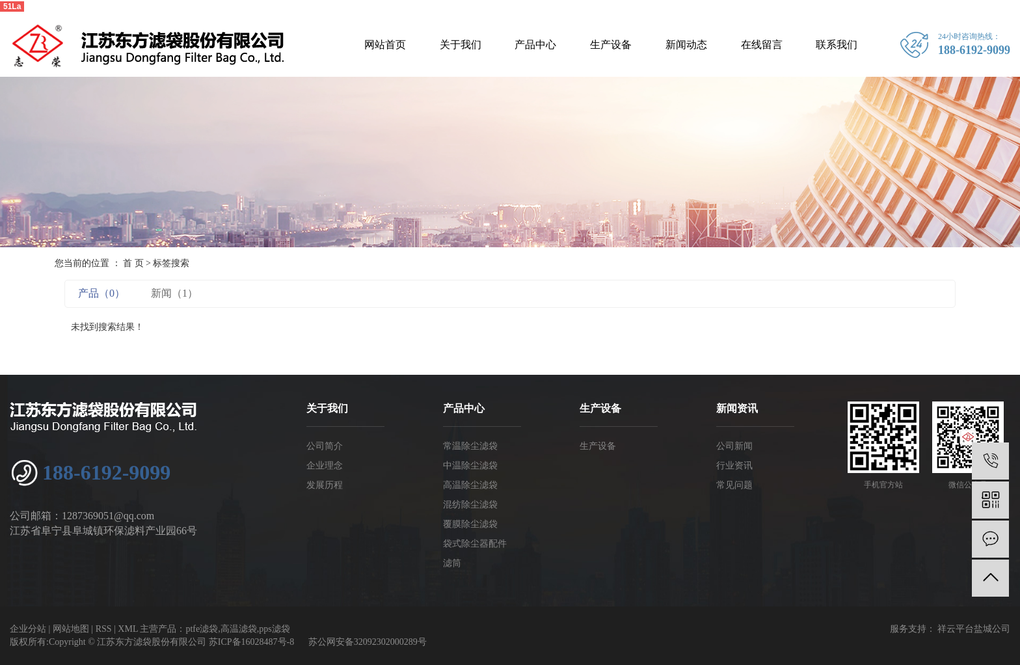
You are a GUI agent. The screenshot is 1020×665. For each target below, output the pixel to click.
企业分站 (28, 629)
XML (128, 629)
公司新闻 (734, 446)
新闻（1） (174, 293)
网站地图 (71, 629)
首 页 (133, 263)
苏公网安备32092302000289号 (367, 642)
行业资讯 (734, 465)
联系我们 (836, 44)
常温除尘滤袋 (470, 446)
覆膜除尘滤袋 (470, 524)
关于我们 (460, 44)
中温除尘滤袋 (470, 465)
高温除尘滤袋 (470, 485)
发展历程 (324, 485)
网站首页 (385, 44)
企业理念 (324, 465)
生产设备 (611, 44)
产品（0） (101, 293)
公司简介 (324, 446)
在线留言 (762, 44)
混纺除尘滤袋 (470, 504)
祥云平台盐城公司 (973, 629)
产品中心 (535, 44)
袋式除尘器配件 (475, 544)
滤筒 (452, 563)
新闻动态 (686, 44)
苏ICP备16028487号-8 (251, 642)
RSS (104, 629)
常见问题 (734, 485)
